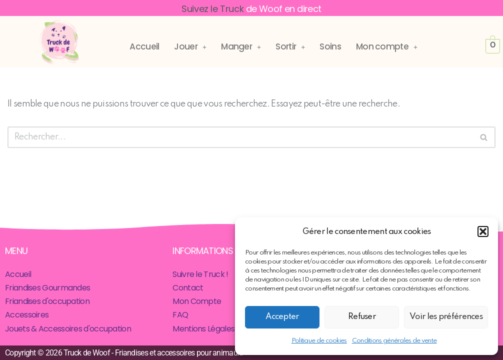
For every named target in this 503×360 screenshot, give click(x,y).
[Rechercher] (240, 137)
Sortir (290, 46)
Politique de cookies (319, 341)
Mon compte (386, 46)
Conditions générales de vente (394, 341)
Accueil (144, 46)
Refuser (362, 316)
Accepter (282, 316)
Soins (330, 46)
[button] (483, 231)
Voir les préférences (446, 316)
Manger (240, 46)
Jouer (190, 46)
